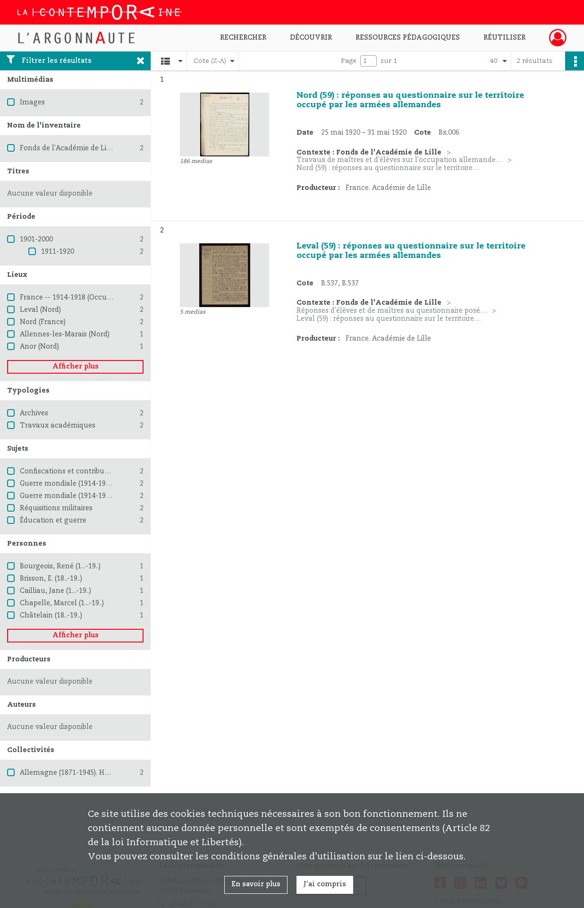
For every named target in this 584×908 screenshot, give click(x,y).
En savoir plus (255, 884)
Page (348, 61)
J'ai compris (325, 884)
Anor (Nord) (39, 346)
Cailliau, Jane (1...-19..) (55, 591)
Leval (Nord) (40, 310)
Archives (34, 413)
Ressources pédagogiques (407, 37)
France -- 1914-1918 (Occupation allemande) (94, 297)
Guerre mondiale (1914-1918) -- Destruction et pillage (108, 496)
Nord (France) (43, 322)
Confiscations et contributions (70, 471)
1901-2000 (36, 239)
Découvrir (311, 37)
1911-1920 (57, 251)
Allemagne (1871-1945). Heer (67, 773)
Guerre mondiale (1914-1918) (67, 483)
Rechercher (243, 37)
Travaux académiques (57, 425)
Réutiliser (504, 37)
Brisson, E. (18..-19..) (51, 578)
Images (32, 102)
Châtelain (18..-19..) (51, 615)
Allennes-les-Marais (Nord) (65, 334)
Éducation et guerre (53, 520)
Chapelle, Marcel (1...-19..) (62, 603)
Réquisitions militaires (56, 508)
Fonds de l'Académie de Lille (67, 148)
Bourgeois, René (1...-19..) (60, 566)
